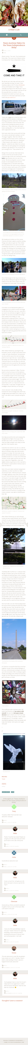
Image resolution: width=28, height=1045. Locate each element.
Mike (5, 52)
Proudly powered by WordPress (13, 1040)
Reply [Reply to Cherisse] (5, 912)
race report (6, 792)
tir (13, 792)
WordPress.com (19, 1042)
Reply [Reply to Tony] (5, 820)
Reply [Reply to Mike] (7, 844)
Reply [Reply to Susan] (5, 965)
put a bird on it (11, 97)
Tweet (3, 778)
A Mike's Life (14, 30)
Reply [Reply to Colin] (5, 864)
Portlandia (21, 85)
